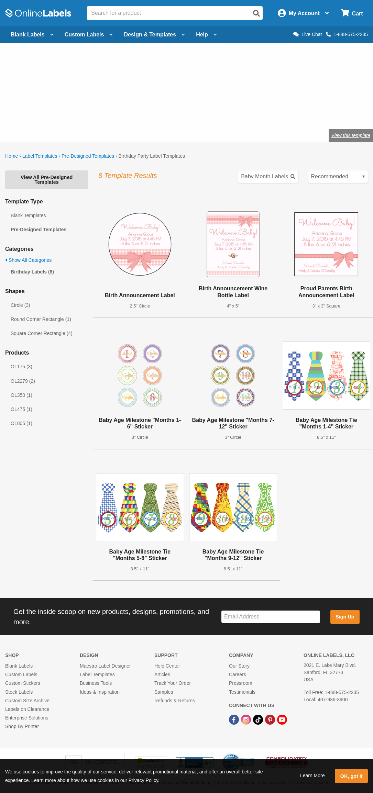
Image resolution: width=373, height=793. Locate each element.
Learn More (312, 775)
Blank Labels (19, 666)
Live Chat (307, 34)
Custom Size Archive (27, 700)
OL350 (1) (21, 395)
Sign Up (345, 616)
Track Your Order (172, 683)
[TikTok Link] (258, 719)
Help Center (167, 666)
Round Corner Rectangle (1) (41, 319)
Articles (162, 674)
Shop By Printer (22, 726)
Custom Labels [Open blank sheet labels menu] (89, 34)
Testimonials (242, 692)
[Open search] (256, 13)
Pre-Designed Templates (88, 156)
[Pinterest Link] (270, 719)
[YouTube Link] (282, 719)
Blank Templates (28, 215)
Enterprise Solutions (26, 718)
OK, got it (351, 776)
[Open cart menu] (352, 13)
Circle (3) (20, 305)
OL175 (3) (21, 366)
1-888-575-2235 (347, 34)
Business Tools (96, 683)
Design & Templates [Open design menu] (154, 34)
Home (11, 156)
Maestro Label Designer (105, 666)
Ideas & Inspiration (100, 692)
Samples (163, 692)
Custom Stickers (22, 683)
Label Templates (39, 156)
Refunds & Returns (174, 700)
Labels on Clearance (27, 709)
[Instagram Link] (246, 719)
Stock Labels (19, 692)
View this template (350, 135)
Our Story (239, 666)
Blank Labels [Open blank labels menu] (32, 34)
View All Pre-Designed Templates (47, 180)
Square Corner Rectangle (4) (42, 333)
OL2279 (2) (23, 381)
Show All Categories (28, 260)
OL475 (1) (21, 409)
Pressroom (240, 683)
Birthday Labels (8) (32, 272)
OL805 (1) (21, 423)
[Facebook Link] (234, 719)
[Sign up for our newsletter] (270, 617)
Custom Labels (21, 674)
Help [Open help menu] (206, 34)
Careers (237, 674)
